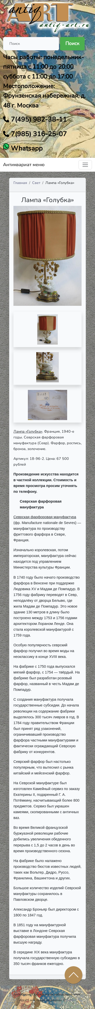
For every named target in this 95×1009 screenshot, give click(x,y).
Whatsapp (26, 148)
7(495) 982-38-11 (38, 119)
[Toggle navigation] (85, 164)
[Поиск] (31, 43)
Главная (20, 182)
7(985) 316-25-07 (38, 134)
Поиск (72, 43)
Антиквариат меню (24, 165)
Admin (71, 1000)
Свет (36, 182)
